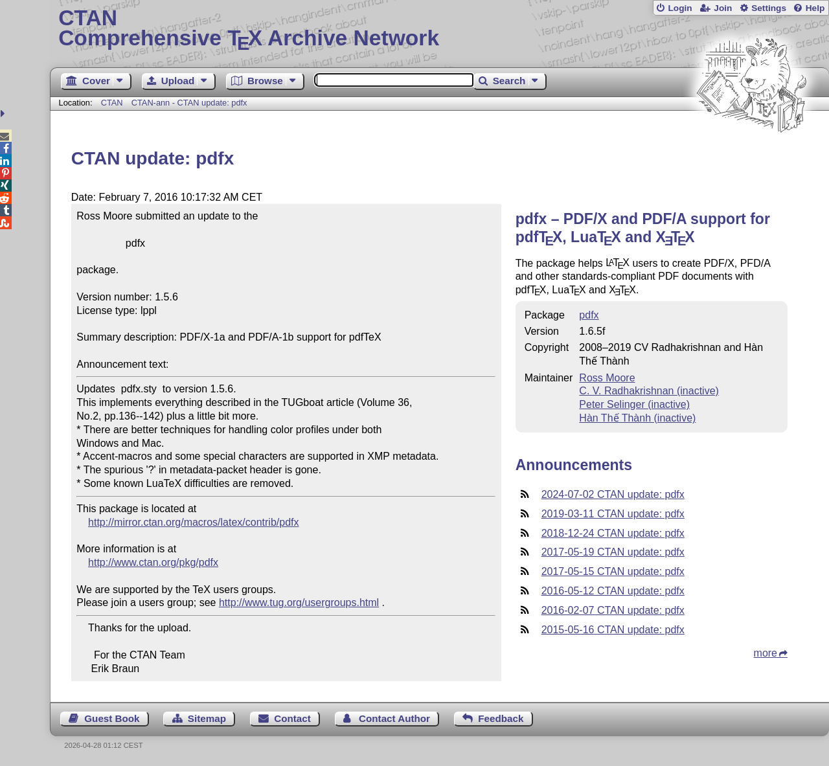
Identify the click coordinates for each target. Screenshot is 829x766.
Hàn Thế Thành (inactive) (637, 417)
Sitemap (207, 718)
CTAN (112, 102)
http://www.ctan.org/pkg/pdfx (153, 562)
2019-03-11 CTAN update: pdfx (613, 513)
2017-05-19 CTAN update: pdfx (613, 552)
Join (723, 8)
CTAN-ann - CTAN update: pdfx (189, 102)
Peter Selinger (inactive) (634, 404)
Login (680, 8)
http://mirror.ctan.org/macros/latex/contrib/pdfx (193, 522)
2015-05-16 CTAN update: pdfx (613, 629)
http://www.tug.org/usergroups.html (299, 602)
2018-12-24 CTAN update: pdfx (613, 533)
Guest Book (111, 718)
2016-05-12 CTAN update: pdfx (613, 590)
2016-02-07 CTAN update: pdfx (613, 610)
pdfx (588, 315)
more (765, 653)
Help (815, 8)
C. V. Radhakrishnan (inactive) (649, 390)
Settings (768, 8)
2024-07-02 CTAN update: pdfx (613, 494)
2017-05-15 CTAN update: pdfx (613, 571)
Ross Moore (607, 377)
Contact (292, 718)
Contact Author (394, 718)
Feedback (500, 718)
